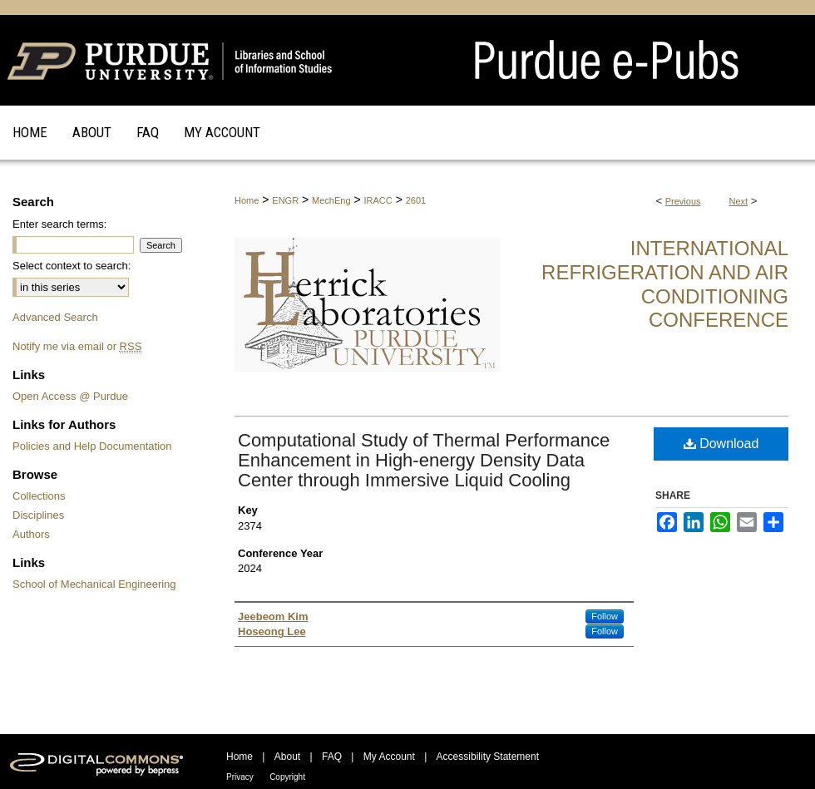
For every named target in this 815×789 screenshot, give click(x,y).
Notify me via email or (76, 346)
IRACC (378, 200)
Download (721, 443)
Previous (683, 201)
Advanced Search (55, 317)
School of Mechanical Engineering (94, 584)
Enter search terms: (59, 224)
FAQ (332, 756)
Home (247, 200)
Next (738, 201)
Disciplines (38, 515)
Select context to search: (71, 265)
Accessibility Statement (488, 756)
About (287, 756)
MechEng (331, 200)
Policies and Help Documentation (92, 446)
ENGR (285, 200)
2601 (416, 200)
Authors (31, 534)
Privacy (240, 777)
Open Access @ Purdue (70, 396)
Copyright (287, 777)
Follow (604, 616)
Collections (39, 496)
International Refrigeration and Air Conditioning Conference (664, 284)
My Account (389, 756)
